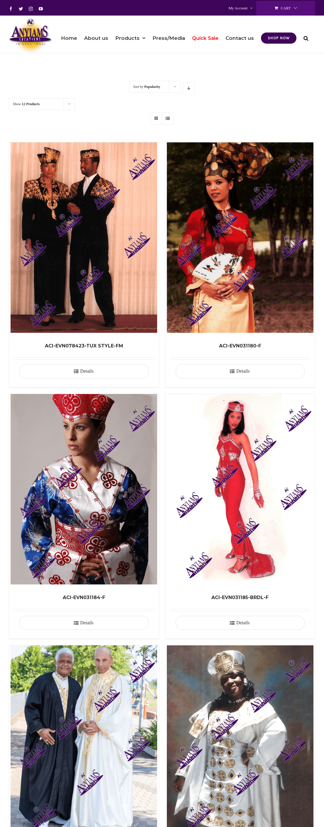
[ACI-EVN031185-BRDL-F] (240, 489)
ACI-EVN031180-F (240, 346)
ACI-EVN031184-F (84, 597)
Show (26, 104)
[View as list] (168, 118)
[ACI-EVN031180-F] (240, 237)
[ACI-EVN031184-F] (84, 489)
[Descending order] (188, 88)
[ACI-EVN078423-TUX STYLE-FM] (84, 237)
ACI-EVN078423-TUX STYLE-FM (84, 346)
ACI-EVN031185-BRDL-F (240, 597)
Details (87, 371)
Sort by (146, 87)
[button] (305, 34)
